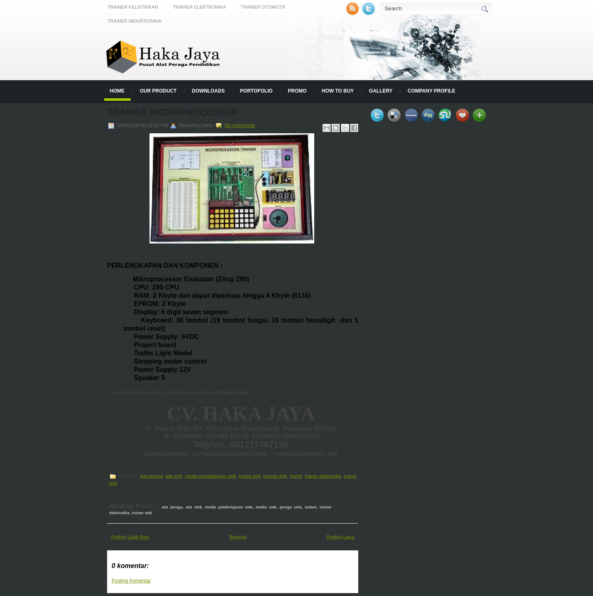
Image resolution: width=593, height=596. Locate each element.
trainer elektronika (323, 475)
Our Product (158, 91)
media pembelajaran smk (210, 475)
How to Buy (338, 91)
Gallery (380, 91)
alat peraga (151, 475)
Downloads (208, 91)
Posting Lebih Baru (130, 536)
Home (117, 91)
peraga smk (275, 475)
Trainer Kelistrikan (132, 7)
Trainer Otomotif (262, 7)
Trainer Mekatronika (134, 21)
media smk (249, 475)
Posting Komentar (131, 581)
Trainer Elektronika (199, 7)
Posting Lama (340, 536)
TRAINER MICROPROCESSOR (172, 112)
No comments (239, 125)
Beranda (238, 536)
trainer (296, 475)
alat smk (174, 475)
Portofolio (256, 91)
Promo (297, 91)
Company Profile (431, 91)
